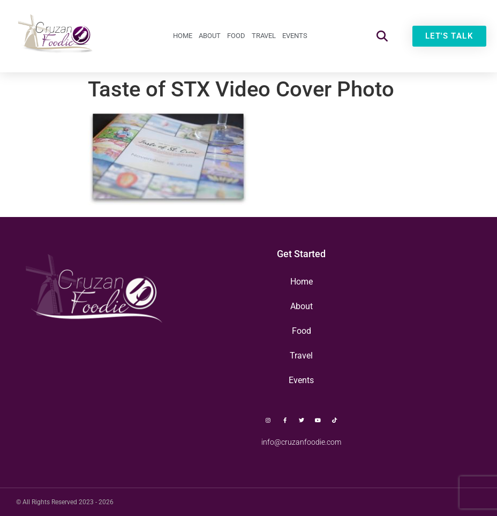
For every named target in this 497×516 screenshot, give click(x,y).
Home (182, 36)
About (210, 36)
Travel (264, 36)
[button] (382, 36)
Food (236, 36)
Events (294, 36)
